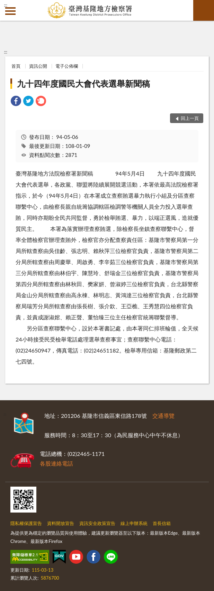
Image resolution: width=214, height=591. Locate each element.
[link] (16, 102)
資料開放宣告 (60, 523)
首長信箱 (162, 523)
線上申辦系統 (134, 523)
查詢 (203, 10)
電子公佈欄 (66, 66)
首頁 (15, 66)
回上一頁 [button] (190, 118)
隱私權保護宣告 (26, 523)
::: (5, 5)
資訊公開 (38, 66)
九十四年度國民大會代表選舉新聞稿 (83, 83)
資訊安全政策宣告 (97, 523)
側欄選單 (10, 11)
